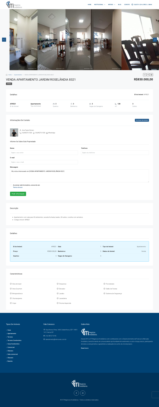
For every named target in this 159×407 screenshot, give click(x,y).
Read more (84, 347)
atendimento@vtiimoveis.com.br (56, 338)
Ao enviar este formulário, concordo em (79, 186)
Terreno (10, 335)
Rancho (10, 360)
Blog (119, 4)
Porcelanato (110, 284)
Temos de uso (18, 187)
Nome (12, 148)
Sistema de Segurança (114, 293)
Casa (9, 329)
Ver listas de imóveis (142, 120)
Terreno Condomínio (14, 339)
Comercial (11, 346)
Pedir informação (18, 194)
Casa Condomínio (13, 342)
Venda (9, 83)
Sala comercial (13, 353)
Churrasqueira (17, 297)
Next (155, 40)
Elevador (62, 288)
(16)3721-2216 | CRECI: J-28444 (141, 4)
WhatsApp (51, 133)
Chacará (10, 356)
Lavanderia (63, 297)
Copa (14, 302)
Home (89, 4)
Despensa (62, 284)
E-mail (12, 158)
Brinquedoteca (17, 293)
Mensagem (14, 167)
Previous (4, 40)
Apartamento (18, 75)
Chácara (10, 349)
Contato (127, 4)
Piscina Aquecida (65, 302)
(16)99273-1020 (27, 133)
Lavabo (61, 293)
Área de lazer (16, 284)
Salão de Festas (111, 288)
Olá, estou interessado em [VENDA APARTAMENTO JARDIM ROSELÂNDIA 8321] (79, 175)
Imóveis (110, 4)
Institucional (98, 4)
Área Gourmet (17, 288)
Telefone (84, 148)
